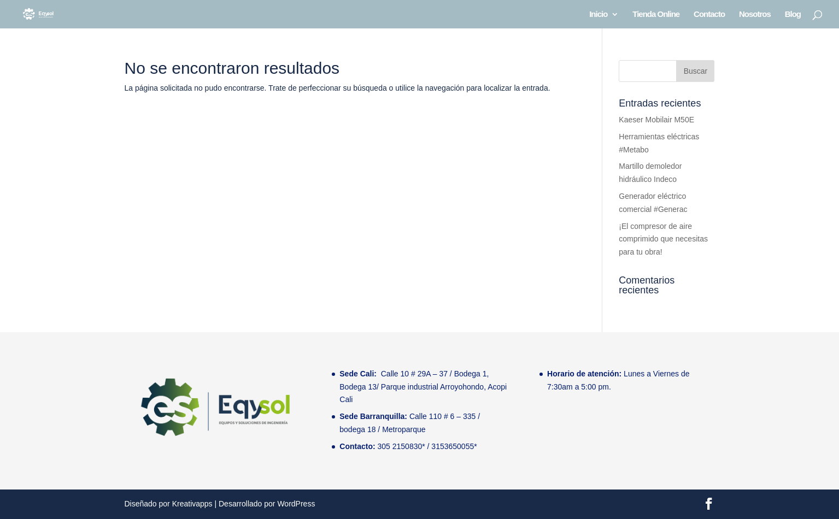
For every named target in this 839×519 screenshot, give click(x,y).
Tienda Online (655, 14)
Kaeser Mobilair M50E (656, 119)
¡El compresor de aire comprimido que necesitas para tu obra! (663, 239)
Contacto (709, 14)
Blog (793, 14)
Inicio (598, 14)
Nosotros (755, 14)
